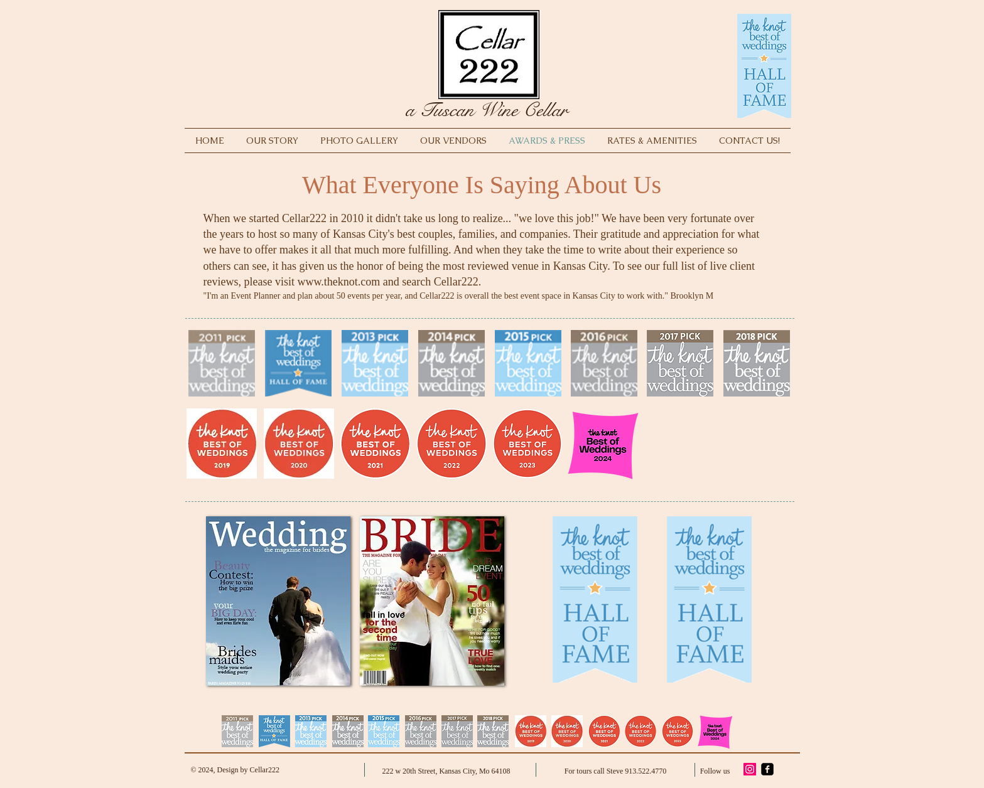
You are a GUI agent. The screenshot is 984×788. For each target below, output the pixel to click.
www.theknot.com (338, 281)
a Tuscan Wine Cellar (487, 110)
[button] (278, 601)
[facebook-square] (767, 769)
